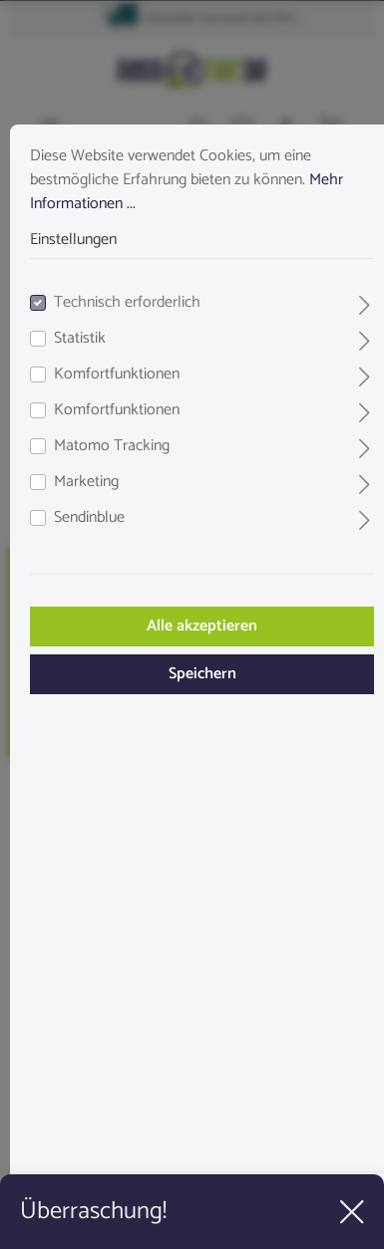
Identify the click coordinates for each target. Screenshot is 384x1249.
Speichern (202, 673)
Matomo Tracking (112, 446)
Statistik (80, 339)
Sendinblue (89, 518)
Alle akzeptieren (202, 626)
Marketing (86, 482)
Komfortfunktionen (117, 374)
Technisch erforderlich (127, 303)
